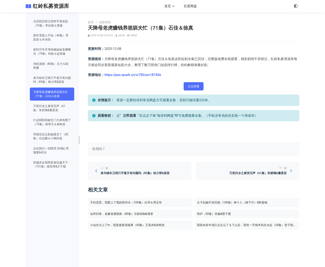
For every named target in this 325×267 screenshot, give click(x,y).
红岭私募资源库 (51, 6)
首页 (169, 6)
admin (121, 35)
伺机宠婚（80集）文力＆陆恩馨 (50, 66)
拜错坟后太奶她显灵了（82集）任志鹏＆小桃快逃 (50, 136)
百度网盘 (190, 6)
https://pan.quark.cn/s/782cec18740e (132, 75)
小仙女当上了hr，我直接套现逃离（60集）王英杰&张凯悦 (127, 225)
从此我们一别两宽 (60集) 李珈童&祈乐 (51, 150)
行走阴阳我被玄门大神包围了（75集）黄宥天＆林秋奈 (52, 122)
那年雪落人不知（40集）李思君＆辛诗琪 (50, 37)
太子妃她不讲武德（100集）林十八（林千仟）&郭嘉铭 (232, 202)
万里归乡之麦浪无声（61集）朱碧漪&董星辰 (49, 108)
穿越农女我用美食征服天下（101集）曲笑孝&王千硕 (50, 164)
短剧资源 (105, 22)
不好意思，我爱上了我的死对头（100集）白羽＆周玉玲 (126, 202)
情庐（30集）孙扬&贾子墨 (214, 213)
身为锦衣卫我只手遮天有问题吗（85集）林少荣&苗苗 (52, 80)
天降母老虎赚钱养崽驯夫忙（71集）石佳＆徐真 (50, 94)
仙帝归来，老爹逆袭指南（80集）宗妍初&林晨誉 (121, 213)
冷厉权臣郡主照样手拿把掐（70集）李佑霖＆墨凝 (50, 23)
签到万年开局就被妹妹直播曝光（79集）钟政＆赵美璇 (52, 51)
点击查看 (193, 86)
